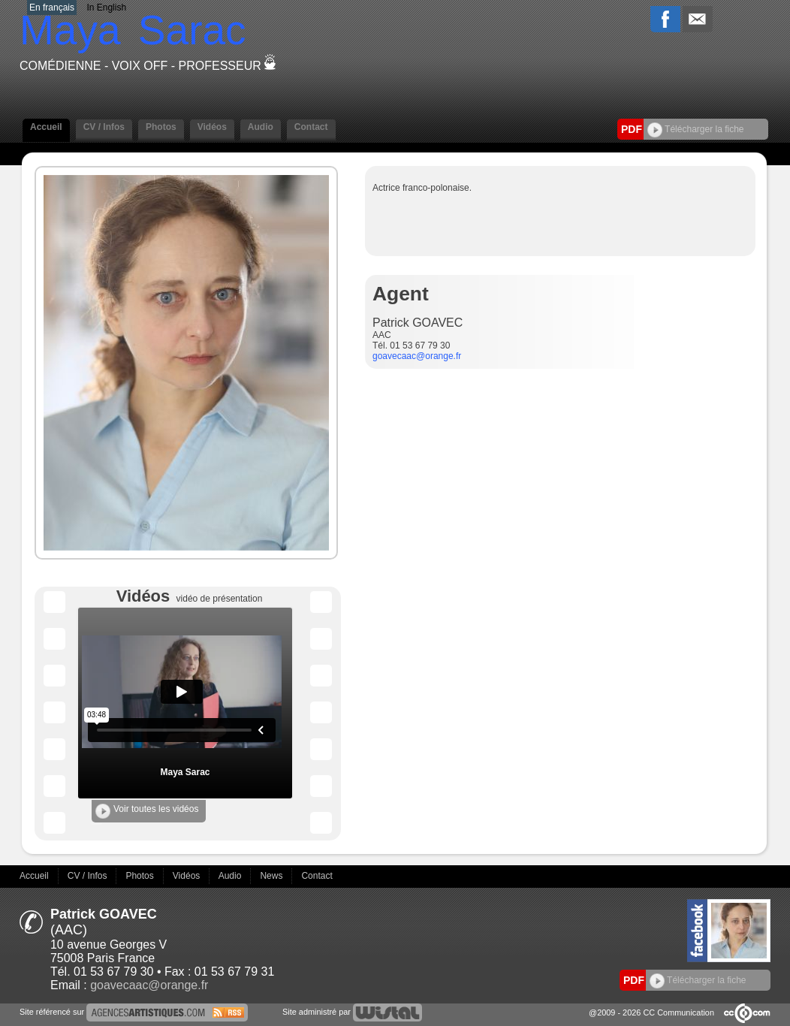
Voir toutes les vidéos (146, 811)
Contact (311, 127)
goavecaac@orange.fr (416, 356)
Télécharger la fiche (695, 129)
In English (106, 7)
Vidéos (212, 127)
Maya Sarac (185, 772)
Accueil (46, 127)
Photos (161, 127)
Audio (260, 127)
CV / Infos (104, 127)
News (272, 876)
